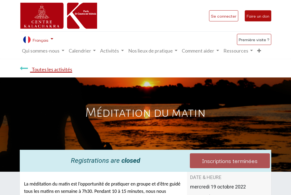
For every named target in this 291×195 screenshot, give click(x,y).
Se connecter (223, 15)
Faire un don (258, 15)
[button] (259, 51)
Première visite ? (254, 39)
